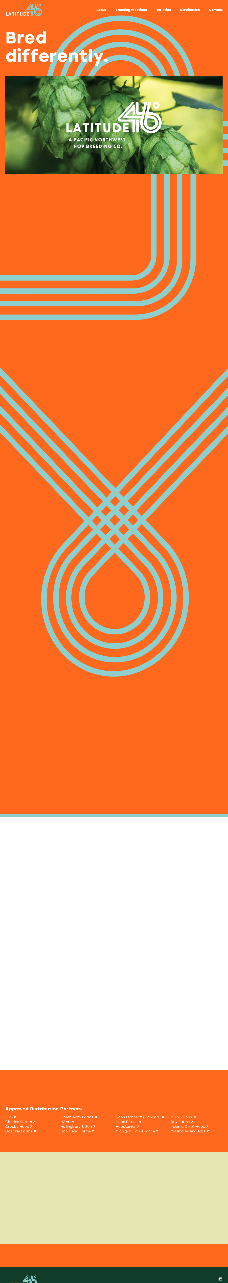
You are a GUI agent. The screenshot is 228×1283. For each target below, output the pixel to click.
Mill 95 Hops (184, 1117)
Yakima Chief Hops (190, 1126)
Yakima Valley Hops (190, 1131)
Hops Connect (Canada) (140, 1117)
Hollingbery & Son (78, 1126)
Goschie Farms (21, 1131)
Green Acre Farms (79, 1117)
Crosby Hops (19, 1126)
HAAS (68, 1122)
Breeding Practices (131, 10)
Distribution (190, 10)
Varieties (163, 10)
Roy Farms (182, 1122)
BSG (11, 1117)
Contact (216, 10)
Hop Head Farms (78, 1131)
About (101, 10)
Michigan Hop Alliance (138, 1131)
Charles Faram (20, 1122)
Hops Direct (129, 1122)
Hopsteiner (128, 1126)
